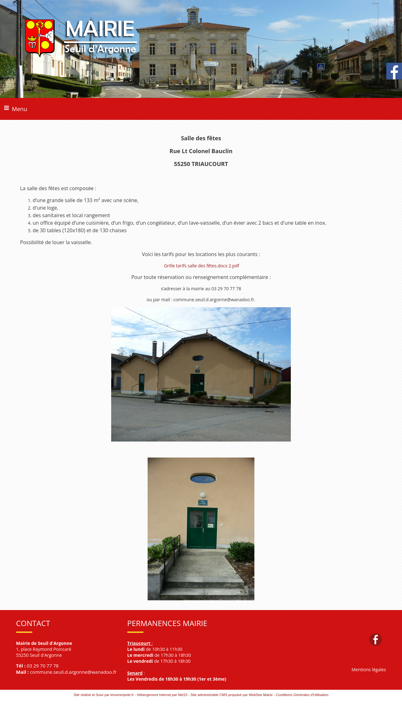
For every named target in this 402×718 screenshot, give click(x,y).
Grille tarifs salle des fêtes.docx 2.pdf (201, 266)
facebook (375, 639)
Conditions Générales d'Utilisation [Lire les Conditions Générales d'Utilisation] (302, 695)
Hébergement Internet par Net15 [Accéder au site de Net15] (162, 695)
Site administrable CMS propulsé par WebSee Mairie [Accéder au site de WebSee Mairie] (232, 695)
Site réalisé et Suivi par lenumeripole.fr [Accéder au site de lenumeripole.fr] (103, 695)
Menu (19, 109)
